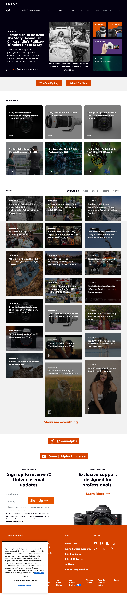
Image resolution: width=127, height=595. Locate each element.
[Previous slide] (8, 69)
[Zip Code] (16, 501)
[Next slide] (16, 69)
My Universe (109, 10)
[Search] (118, 10)
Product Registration (76, 569)
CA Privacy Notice (16, 521)
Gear (89, 10)
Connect (70, 10)
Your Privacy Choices (75, 582)
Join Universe (74, 559)
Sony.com (118, 580)
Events (80, 10)
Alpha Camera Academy (31, 10)
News (69, 564)
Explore (48, 10)
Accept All (25, 576)
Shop (97, 10)
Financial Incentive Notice (101, 582)
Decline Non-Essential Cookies (25, 580)
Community (59, 10)
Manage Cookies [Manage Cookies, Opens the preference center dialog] (24, 585)
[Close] (44, 545)
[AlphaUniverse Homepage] (8, 10)
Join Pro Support (74, 553)
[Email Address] (16, 494)
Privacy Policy (38, 516)
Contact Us (71, 543)
